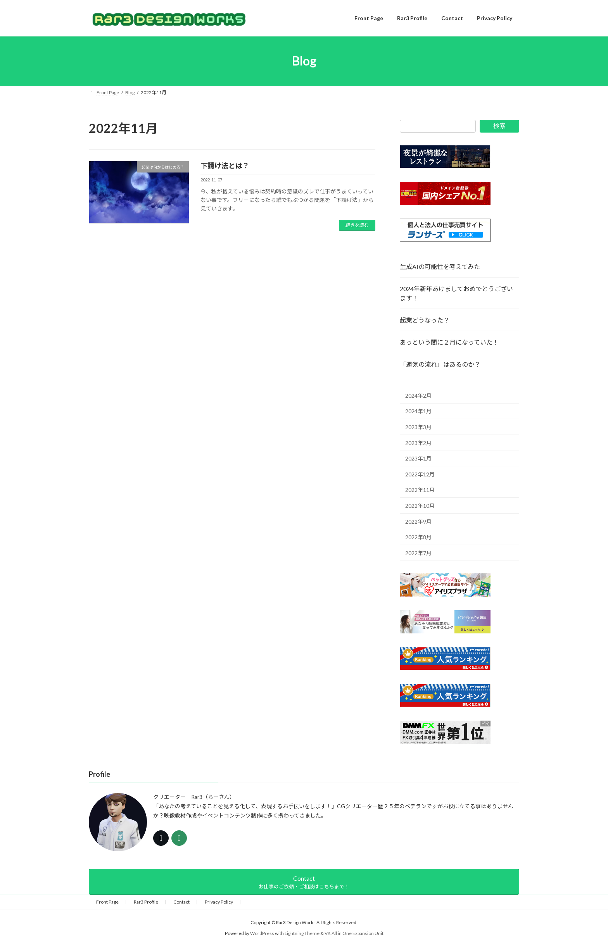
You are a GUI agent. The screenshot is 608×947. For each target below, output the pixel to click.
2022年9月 (418, 521)
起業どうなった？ (424, 320)
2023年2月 (418, 442)
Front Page (107, 902)
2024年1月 (418, 411)
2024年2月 (418, 395)
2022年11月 (420, 489)
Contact (181, 902)
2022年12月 (420, 474)
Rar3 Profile (146, 902)
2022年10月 (420, 505)
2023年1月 (418, 458)
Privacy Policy (219, 902)
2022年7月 (418, 552)
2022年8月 (418, 537)
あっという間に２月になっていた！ (449, 342)
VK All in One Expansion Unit (354, 934)
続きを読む (357, 225)
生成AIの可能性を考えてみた (440, 266)
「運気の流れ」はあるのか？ (440, 364)
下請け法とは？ (224, 165)
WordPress (262, 934)
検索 (499, 125)
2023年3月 (418, 427)
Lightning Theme (302, 934)
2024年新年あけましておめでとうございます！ (456, 293)
